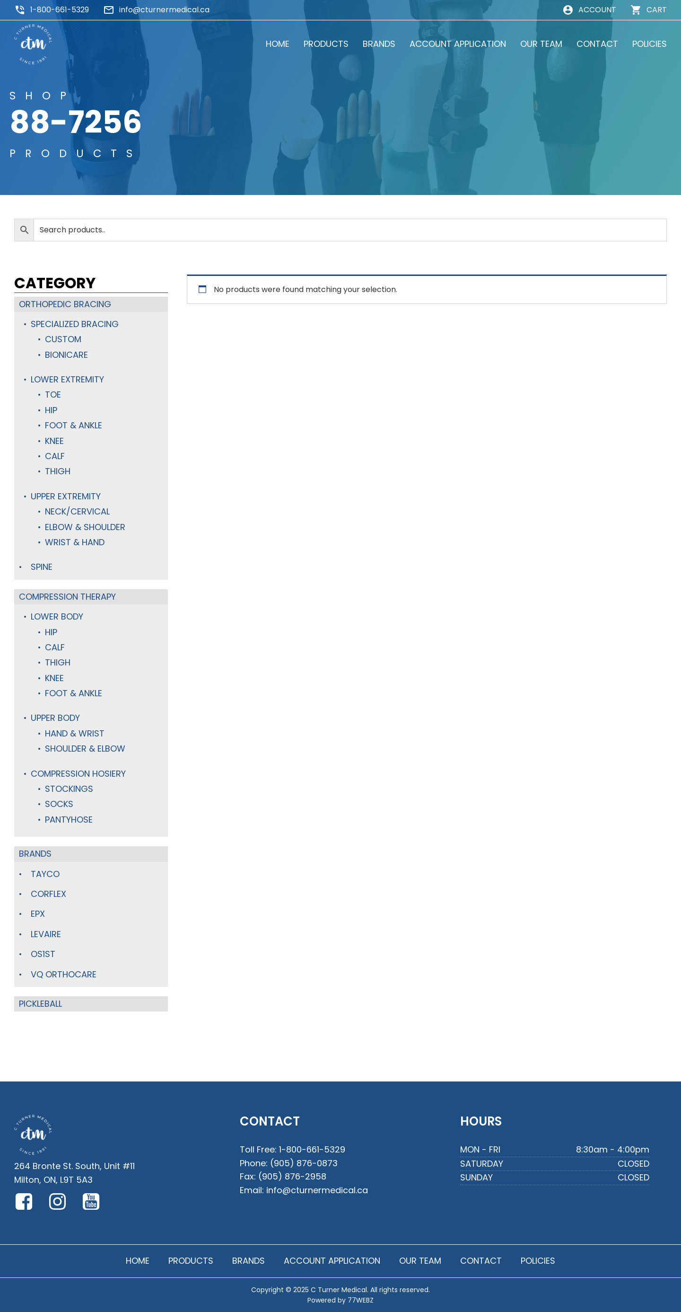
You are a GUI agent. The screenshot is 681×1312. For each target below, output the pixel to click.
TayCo (45, 874)
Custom (63, 339)
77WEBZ (361, 1300)
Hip (51, 410)
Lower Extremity (67, 379)
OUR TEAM (541, 44)
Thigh (57, 471)
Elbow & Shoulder (85, 527)
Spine (41, 567)
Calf (55, 456)
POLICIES (649, 44)
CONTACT (597, 44)
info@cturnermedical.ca (164, 9)
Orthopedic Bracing (65, 304)
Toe (53, 394)
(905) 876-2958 (292, 1176)
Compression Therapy (67, 597)
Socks (59, 804)
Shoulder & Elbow (85, 748)
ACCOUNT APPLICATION (458, 44)
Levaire (46, 934)
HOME (277, 44)
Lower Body (57, 616)
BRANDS (379, 44)
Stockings (69, 789)
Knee (54, 441)
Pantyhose (69, 819)
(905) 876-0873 (304, 1163)
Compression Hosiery (78, 774)
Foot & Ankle (73, 425)
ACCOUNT (597, 9)
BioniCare (66, 355)
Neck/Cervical (77, 511)
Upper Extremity (66, 496)
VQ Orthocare (63, 974)
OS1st (43, 954)
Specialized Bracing (75, 324)
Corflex (48, 894)
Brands (35, 854)
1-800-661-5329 (59, 9)
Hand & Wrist (75, 733)
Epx (38, 914)
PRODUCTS (326, 44)
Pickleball (40, 1004)
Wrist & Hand (75, 542)
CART (656, 9)
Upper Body (55, 718)
